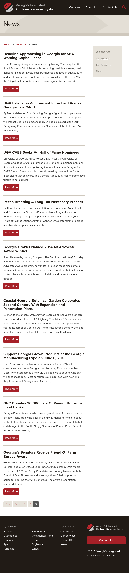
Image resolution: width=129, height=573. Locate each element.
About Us (91, 7)
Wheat (35, 548)
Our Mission (103, 58)
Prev (17, 504)
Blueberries (38, 531)
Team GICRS (67, 540)
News (99, 71)
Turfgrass (8, 548)
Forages (8, 531)
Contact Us (110, 7)
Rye (5, 544)
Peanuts (8, 540)
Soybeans (37, 544)
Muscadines (10, 535)
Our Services (103, 65)
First (7, 504)
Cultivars (74, 7)
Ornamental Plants (42, 535)
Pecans (36, 540)
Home (6, 44)
